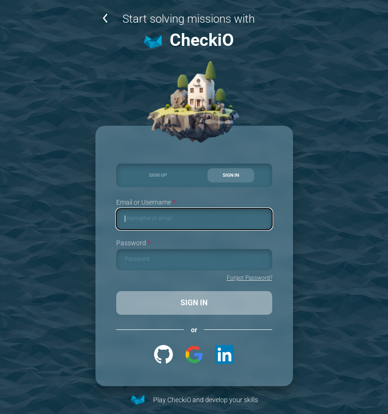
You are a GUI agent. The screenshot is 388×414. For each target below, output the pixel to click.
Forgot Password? (249, 278)
